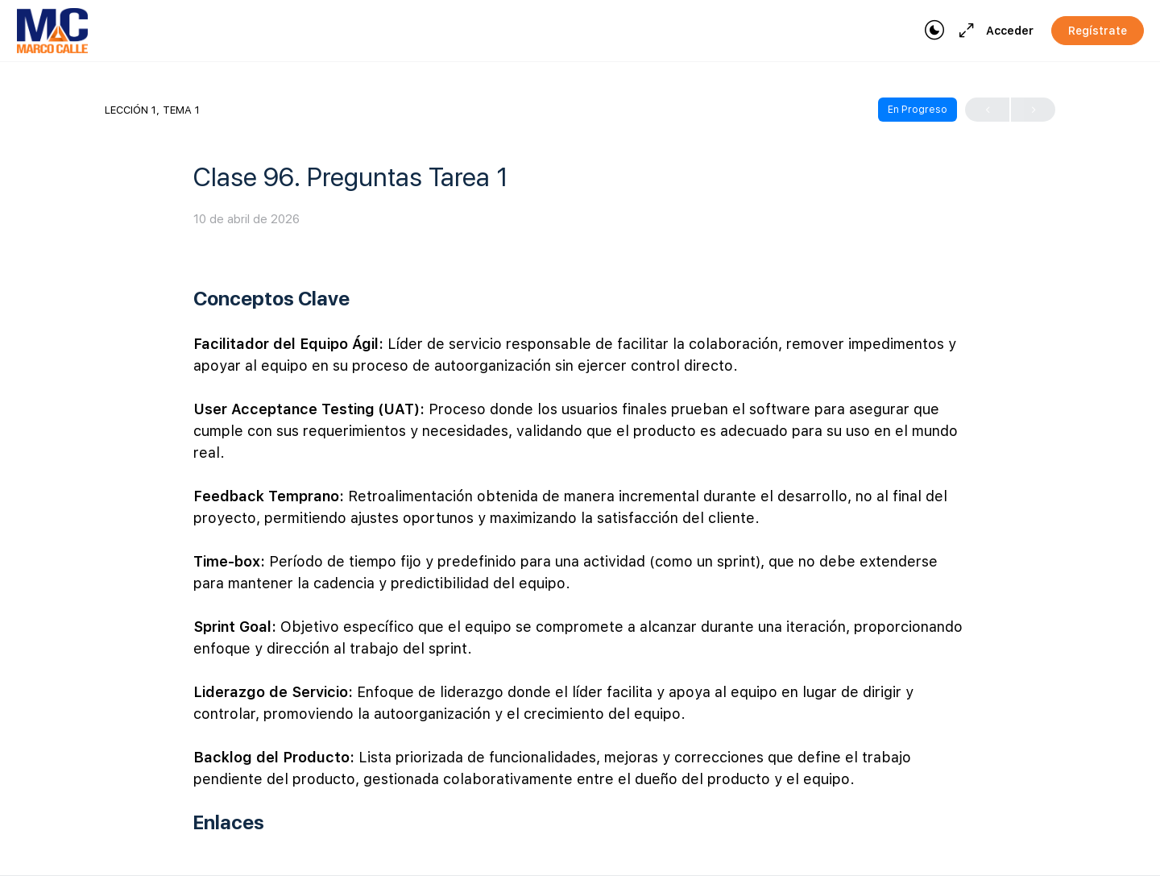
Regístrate (1097, 30)
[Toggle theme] (934, 30)
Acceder (1010, 30)
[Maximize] (963, 30)
